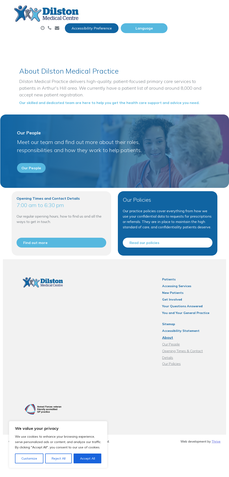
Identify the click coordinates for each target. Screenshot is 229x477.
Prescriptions (151, 22)
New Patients (100, 38)
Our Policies (177, 391)
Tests (70, 38)
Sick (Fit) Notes (188, 22)
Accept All (87, 458)
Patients (174, 313)
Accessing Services (182, 319)
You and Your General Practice (191, 346)
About (73, 22)
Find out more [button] (32, 269)
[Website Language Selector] (197, 8)
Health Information (145, 38)
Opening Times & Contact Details (194, 384)
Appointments (110, 22)
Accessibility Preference (145, 8)
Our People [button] (28, 185)
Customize (29, 458)
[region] (58, 444)
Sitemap (174, 357)
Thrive (216, 470)
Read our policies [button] (145, 269)
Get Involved (177, 333)
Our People (176, 377)
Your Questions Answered (188, 339)
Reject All (59, 458)
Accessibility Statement (186, 364)
